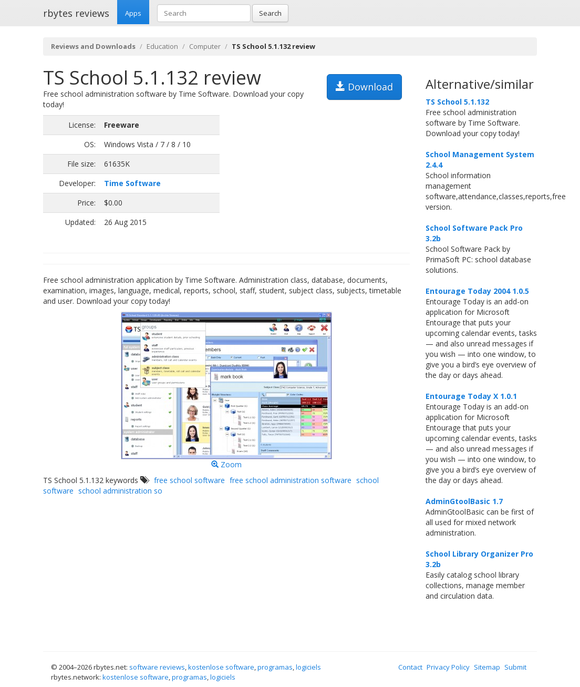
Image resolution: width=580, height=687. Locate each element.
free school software (189, 480)
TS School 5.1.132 (457, 102)
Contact (410, 667)
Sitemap (487, 667)
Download (364, 86)
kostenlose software (221, 667)
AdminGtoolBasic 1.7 (464, 501)
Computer (205, 46)
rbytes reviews (76, 13)
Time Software (132, 183)
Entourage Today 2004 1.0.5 (477, 291)
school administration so (120, 491)
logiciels (308, 667)
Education (162, 46)
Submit (515, 667)
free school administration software (290, 480)
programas (275, 667)
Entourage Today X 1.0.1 (471, 396)
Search (270, 13)
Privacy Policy (448, 667)
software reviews (157, 667)
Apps (133, 13)
